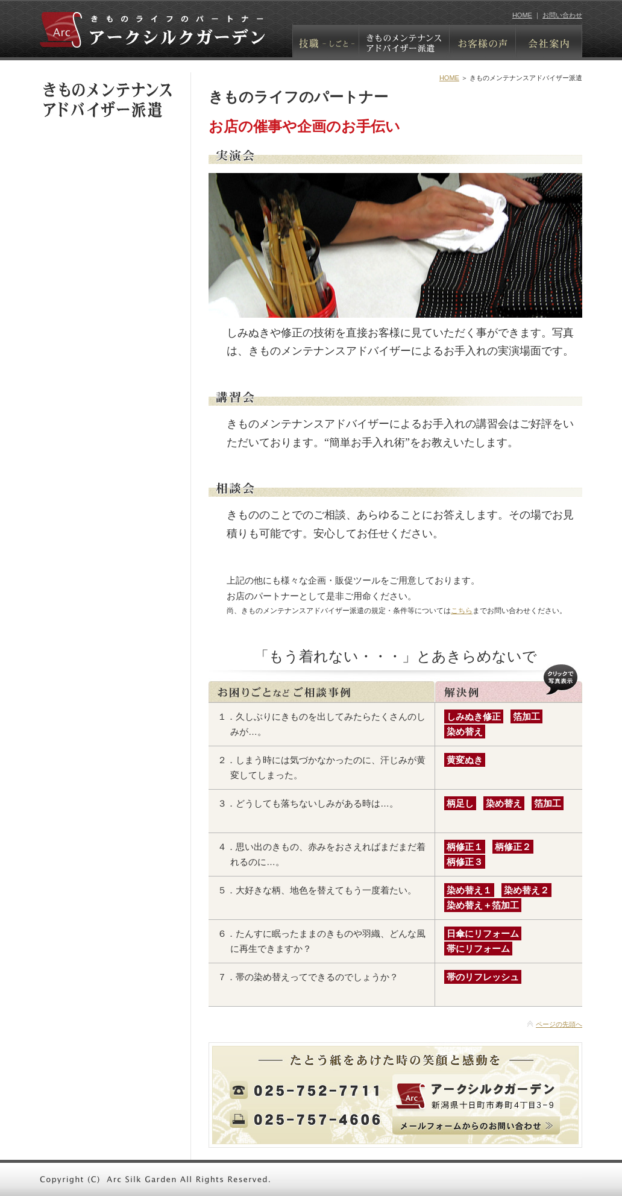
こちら (462, 610)
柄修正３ (465, 862)
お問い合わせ (562, 15)
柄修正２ (513, 847)
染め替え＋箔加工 (483, 905)
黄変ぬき (465, 760)
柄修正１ (465, 847)
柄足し (460, 803)
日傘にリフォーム (483, 933)
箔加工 (526, 716)
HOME (522, 15)
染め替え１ (469, 890)
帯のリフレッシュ (483, 977)
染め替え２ (526, 890)
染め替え (465, 731)
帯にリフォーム (478, 948)
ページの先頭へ (559, 1024)
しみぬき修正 (474, 716)
